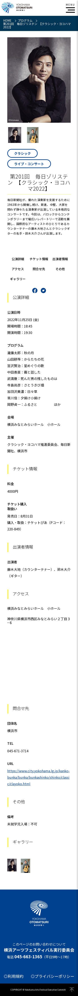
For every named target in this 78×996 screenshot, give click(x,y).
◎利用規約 (14, 976)
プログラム (25, 20)
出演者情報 (60, 259)
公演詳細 (18, 259)
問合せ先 (39, 269)
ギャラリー (18, 279)
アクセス (18, 269)
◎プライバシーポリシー (52, 976)
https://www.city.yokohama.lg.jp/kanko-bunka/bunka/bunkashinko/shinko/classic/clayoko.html (38, 777)
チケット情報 (39, 259)
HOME (7, 20)
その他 (60, 269)
